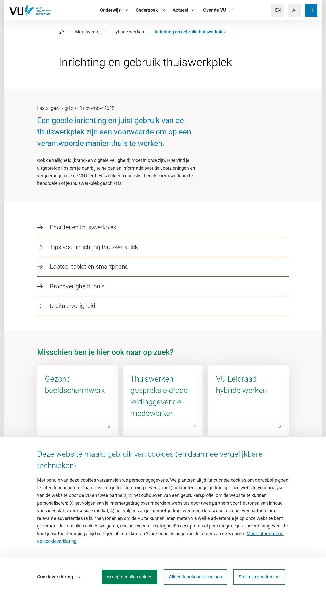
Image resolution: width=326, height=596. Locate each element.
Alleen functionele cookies (195, 576)
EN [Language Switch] (278, 10)
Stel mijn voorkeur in (259, 576)
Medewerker (88, 31)
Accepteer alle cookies (129, 576)
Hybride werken (128, 31)
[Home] (61, 31)
